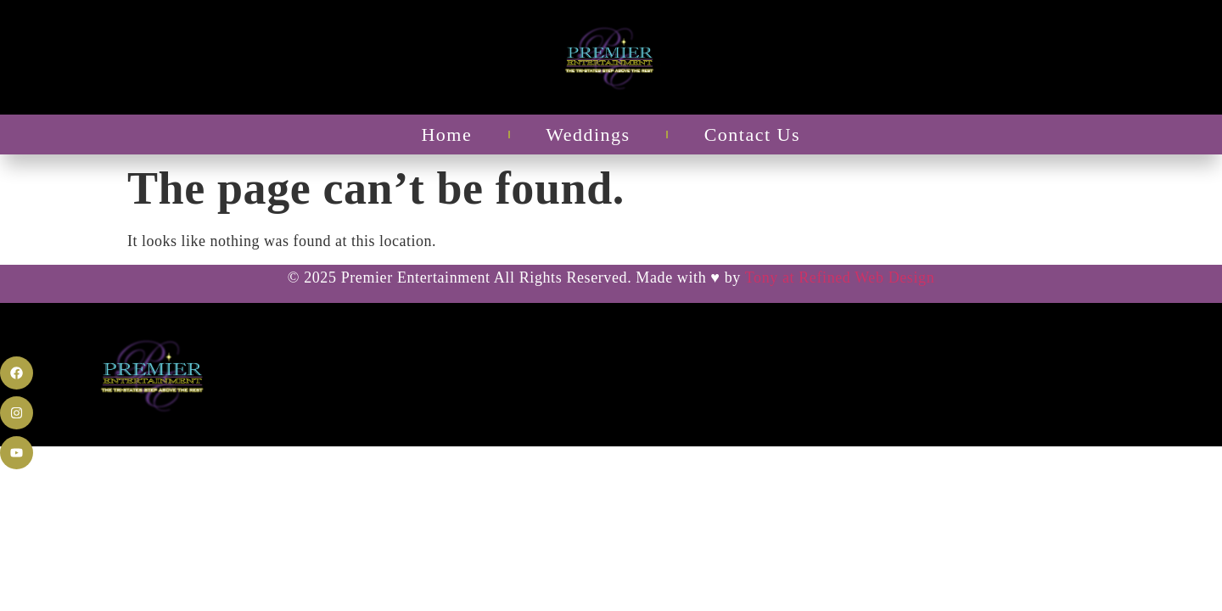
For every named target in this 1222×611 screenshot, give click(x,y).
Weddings (588, 134)
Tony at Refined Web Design (840, 277)
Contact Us (752, 134)
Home (446, 134)
